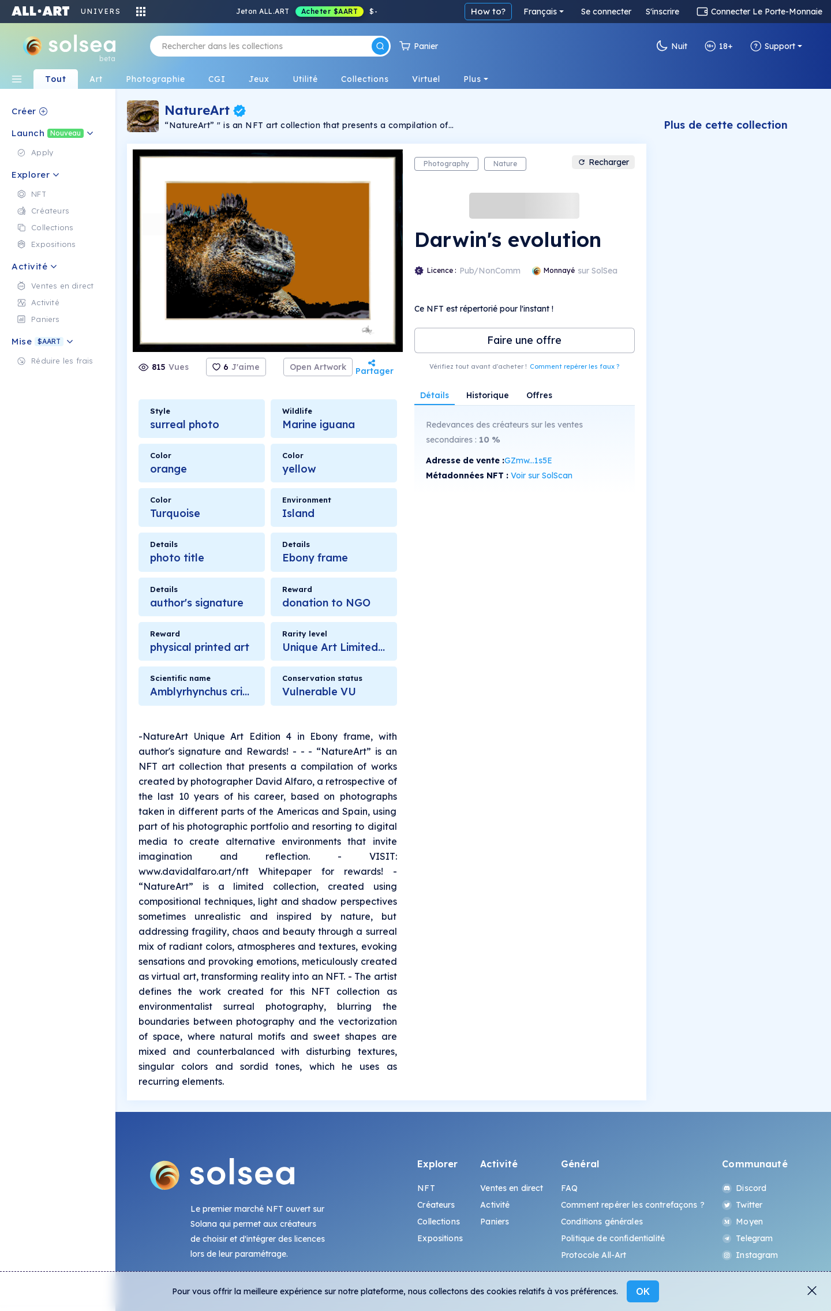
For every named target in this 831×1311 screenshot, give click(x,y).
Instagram (750, 1255)
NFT (426, 1188)
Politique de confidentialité (613, 1238)
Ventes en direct (511, 1188)
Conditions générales (602, 1221)
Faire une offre (524, 340)
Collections (438, 1221)
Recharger (603, 162)
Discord (744, 1188)
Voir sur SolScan (541, 475)
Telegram (747, 1238)
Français (540, 11)
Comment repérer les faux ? (574, 366)
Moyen (742, 1221)
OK (643, 1291)
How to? (488, 11)
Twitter (742, 1205)
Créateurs (436, 1205)
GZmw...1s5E (528, 460)
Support (772, 46)
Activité (495, 1205)
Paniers (494, 1221)
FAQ (569, 1188)
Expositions (440, 1238)
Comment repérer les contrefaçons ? (633, 1205)
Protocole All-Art (593, 1255)
